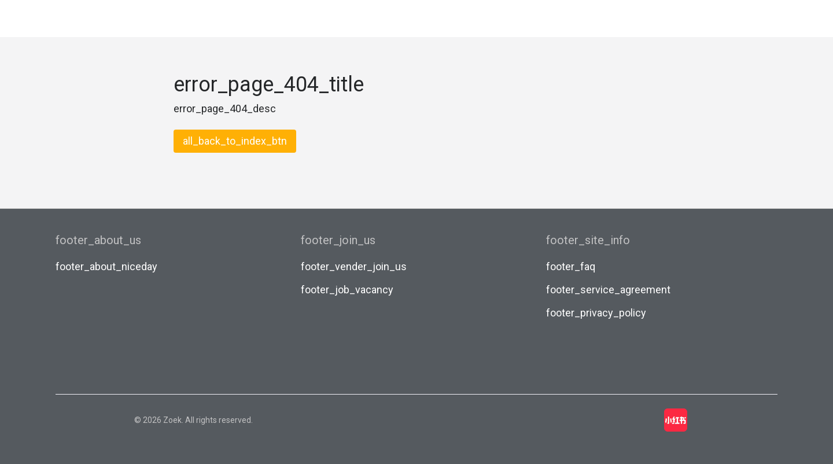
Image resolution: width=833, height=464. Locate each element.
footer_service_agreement (608, 289)
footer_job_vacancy (347, 289)
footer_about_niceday (106, 266)
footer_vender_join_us (354, 266)
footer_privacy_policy (596, 313)
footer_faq (570, 266)
